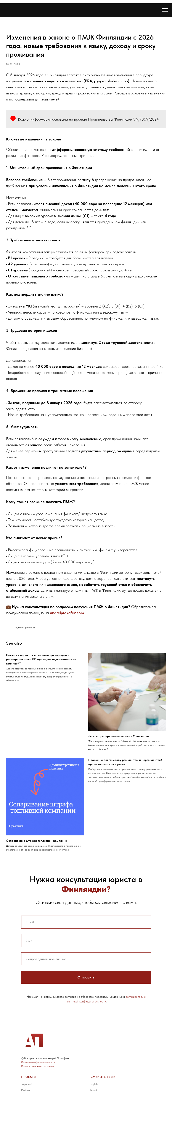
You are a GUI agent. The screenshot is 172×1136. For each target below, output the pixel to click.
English (94, 1118)
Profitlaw (25, 1124)
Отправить (86, 1011)
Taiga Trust (26, 1118)
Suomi (93, 1124)
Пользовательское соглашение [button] (37, 1100)
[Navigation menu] (165, 10)
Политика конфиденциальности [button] (38, 1096)
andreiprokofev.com (104, 659)
